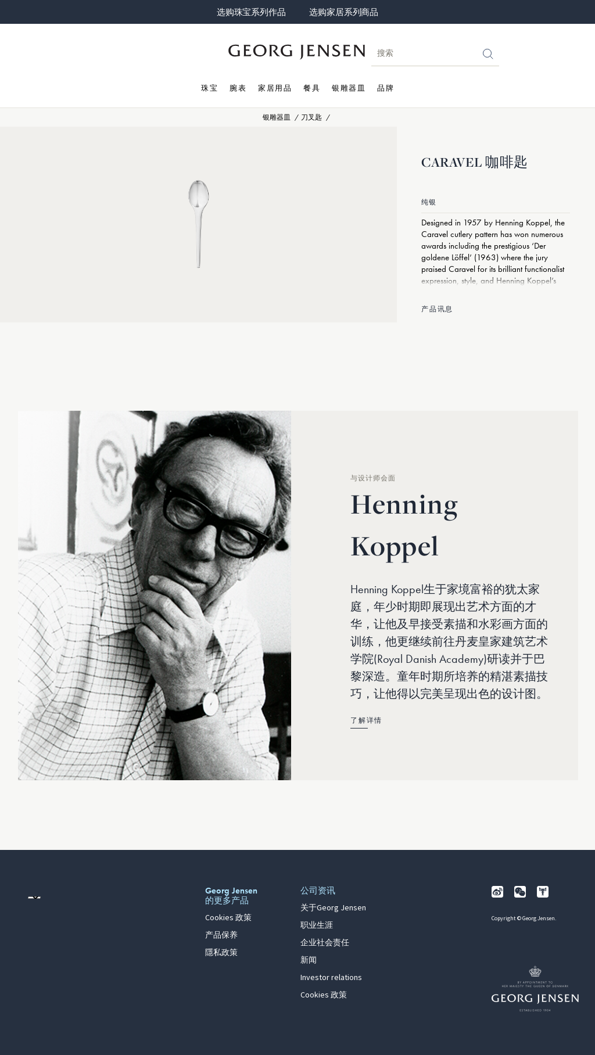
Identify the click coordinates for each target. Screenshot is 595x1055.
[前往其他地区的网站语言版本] (34, 897)
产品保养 (221, 935)
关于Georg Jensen (333, 908)
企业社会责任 (324, 943)
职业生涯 (316, 925)
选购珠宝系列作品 (251, 12)
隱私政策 (221, 953)
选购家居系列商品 (343, 12)
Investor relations (331, 978)
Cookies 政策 (228, 918)
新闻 (308, 960)
